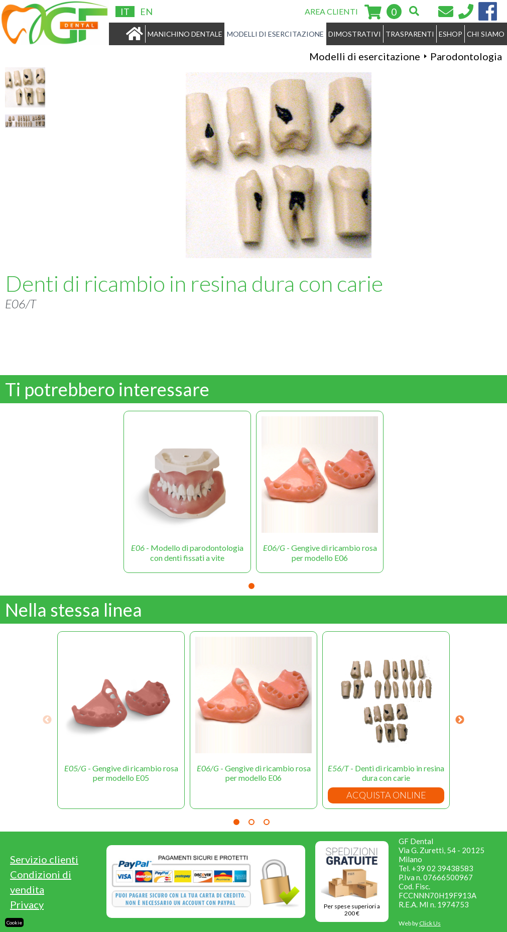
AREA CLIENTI (331, 11)
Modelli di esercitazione (364, 56)
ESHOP (450, 34)
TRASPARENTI (410, 34)
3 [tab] (267, 822)
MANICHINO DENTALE (185, 34)
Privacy (27, 904)
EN (146, 11)
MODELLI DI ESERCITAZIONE (275, 34)
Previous (47, 720)
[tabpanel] (187, 491)
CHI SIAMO (485, 34)
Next (460, 720)
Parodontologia (466, 56)
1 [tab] (251, 586)
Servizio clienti (44, 859)
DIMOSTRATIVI (354, 34)
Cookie (14, 922)
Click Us (430, 923)
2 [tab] (251, 822)
